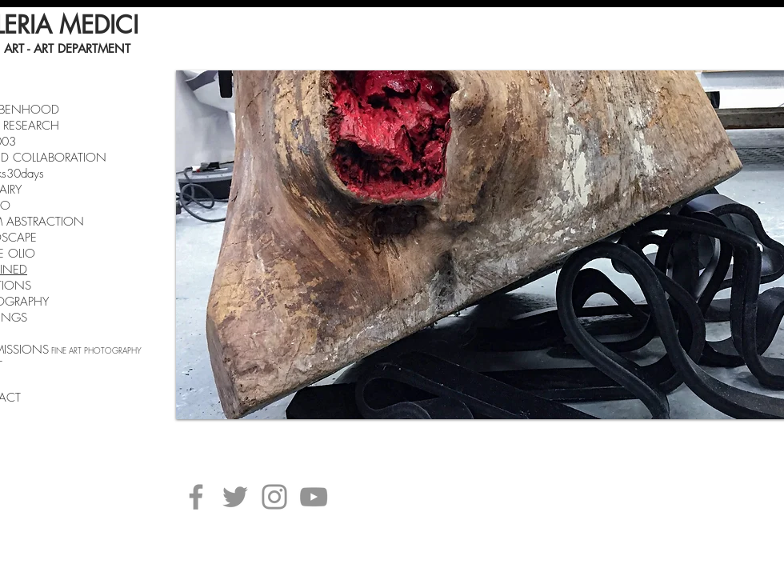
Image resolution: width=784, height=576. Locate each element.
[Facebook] (196, 497)
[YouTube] (313, 497)
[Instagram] (274, 497)
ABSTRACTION (45, 222)
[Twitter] (235, 497)
